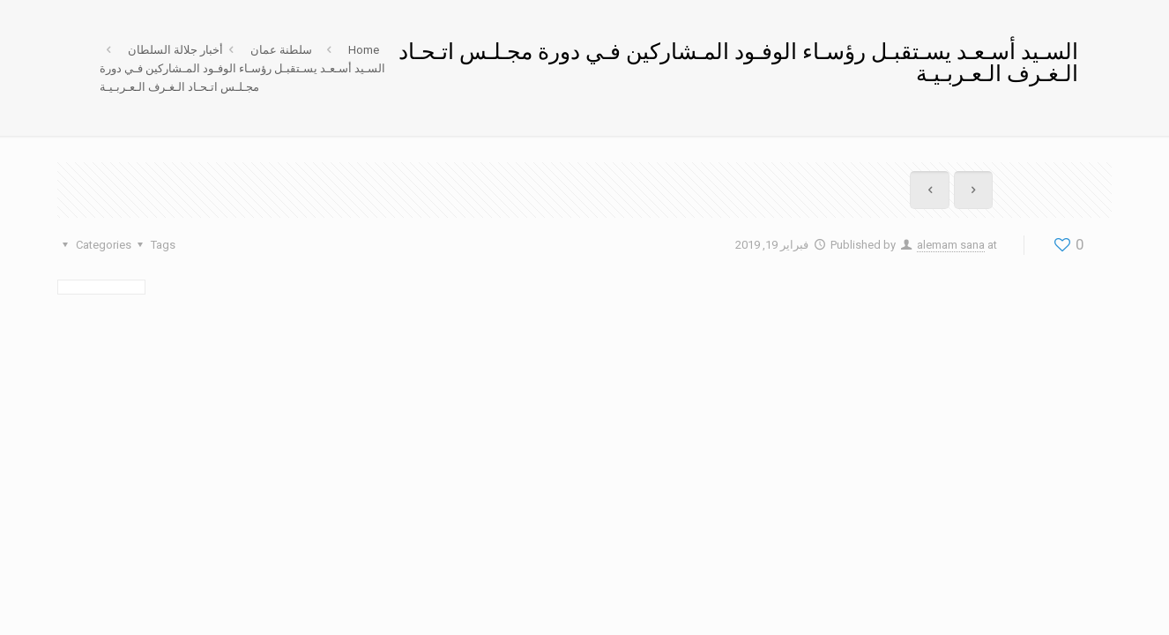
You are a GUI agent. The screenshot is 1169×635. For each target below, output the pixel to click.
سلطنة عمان (281, 49)
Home (363, 49)
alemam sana (951, 244)
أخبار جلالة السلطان (175, 49)
